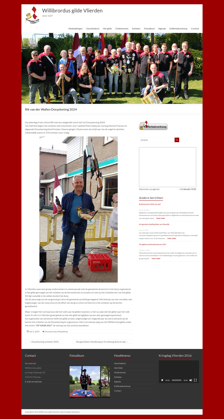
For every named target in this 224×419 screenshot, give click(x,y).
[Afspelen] (162, 380)
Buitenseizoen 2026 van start (150, 204)
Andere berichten (151, 198)
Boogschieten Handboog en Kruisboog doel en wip (102, 341)
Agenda (162, 28)
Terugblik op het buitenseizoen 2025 (152, 244)
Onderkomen (121, 28)
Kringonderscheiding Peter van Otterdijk (154, 224)
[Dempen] (190, 380)
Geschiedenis (92, 28)
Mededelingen (75, 28)
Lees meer (160, 218)
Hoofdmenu (122, 355)
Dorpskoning (50, 331)
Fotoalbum (149, 28)
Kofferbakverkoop (178, 28)
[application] (179, 371)
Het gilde (107, 28)
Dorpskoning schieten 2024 (44, 341)
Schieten (136, 28)
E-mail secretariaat (33, 381)
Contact (195, 28)
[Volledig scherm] (195, 380)
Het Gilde (118, 368)
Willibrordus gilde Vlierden (72, 10)
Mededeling (62, 331)
